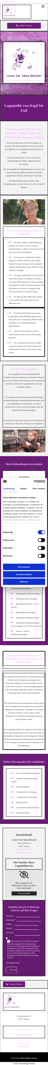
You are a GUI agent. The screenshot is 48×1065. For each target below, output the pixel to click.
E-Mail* (9, 924)
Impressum (24, 1044)
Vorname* (10, 916)
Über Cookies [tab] (39, 489)
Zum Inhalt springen (8, 2)
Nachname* (10, 920)
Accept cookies (24, 893)
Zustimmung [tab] (9, 489)
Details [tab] (23, 489)
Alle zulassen (24, 567)
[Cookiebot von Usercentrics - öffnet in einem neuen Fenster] (34, 481)
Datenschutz (24, 1047)
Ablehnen (24, 582)
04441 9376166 (25, 850)
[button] (24, 26)
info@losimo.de (24, 853)
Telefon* (9, 928)
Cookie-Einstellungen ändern (24, 1063)
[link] (24, 874)
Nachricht (9, 932)
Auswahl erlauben (24, 574)
